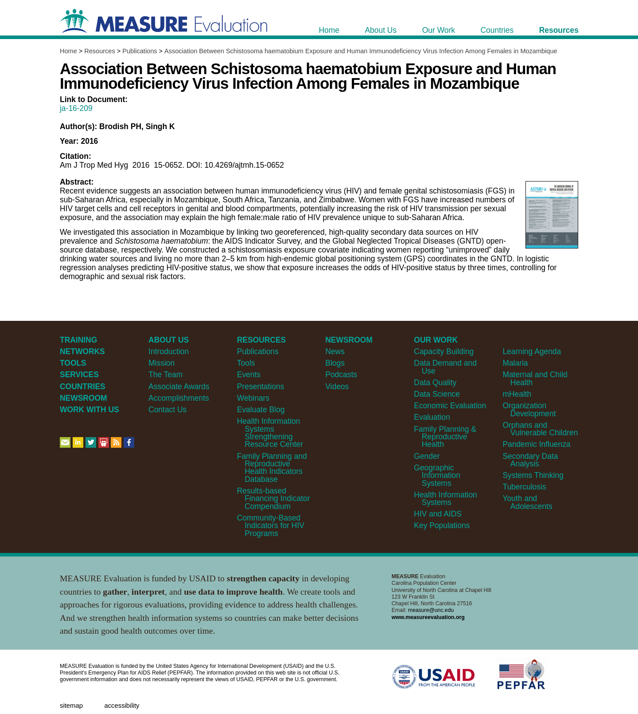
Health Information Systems (445, 498)
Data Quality (435, 382)
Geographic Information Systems (437, 475)
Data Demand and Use (445, 367)
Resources (99, 51)
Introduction (168, 351)
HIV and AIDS (438, 513)
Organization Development (529, 409)
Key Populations (442, 525)
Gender (427, 456)
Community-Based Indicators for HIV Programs (270, 525)
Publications (139, 51)
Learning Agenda (531, 351)
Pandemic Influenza (536, 444)
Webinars (253, 398)
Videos (337, 386)
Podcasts (341, 374)
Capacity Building (444, 351)
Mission (161, 363)
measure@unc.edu (431, 610)
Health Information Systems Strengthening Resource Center (270, 433)
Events (249, 374)
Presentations (260, 386)
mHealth (516, 394)
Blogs (335, 363)
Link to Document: (94, 99)
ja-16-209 (76, 108)
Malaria (515, 363)
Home (68, 51)
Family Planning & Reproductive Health (445, 437)
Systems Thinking (532, 475)
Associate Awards (178, 386)
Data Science (437, 394)
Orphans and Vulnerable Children (540, 429)
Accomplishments (178, 398)
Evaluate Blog (261, 409)
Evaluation (432, 417)
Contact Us (167, 409)
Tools (246, 363)
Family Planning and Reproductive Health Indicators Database (272, 468)
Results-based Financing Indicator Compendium (273, 498)
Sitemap (71, 705)
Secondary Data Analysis (530, 460)
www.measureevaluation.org (428, 617)
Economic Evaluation (450, 405)
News (335, 351)
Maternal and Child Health (534, 378)
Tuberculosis (524, 486)
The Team (165, 374)
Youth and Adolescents (527, 502)
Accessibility (121, 705)
